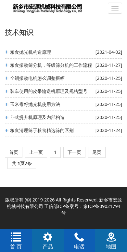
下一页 (74, 152)
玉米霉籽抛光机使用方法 (35, 104)
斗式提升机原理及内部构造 (37, 117)
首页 (13, 152)
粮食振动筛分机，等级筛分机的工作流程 (51, 65)
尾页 (96, 152)
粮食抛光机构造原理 (30, 52)
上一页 (36, 152)
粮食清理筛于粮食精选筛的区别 (42, 130)
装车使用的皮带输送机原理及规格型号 (48, 91)
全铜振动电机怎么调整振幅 (37, 78)
